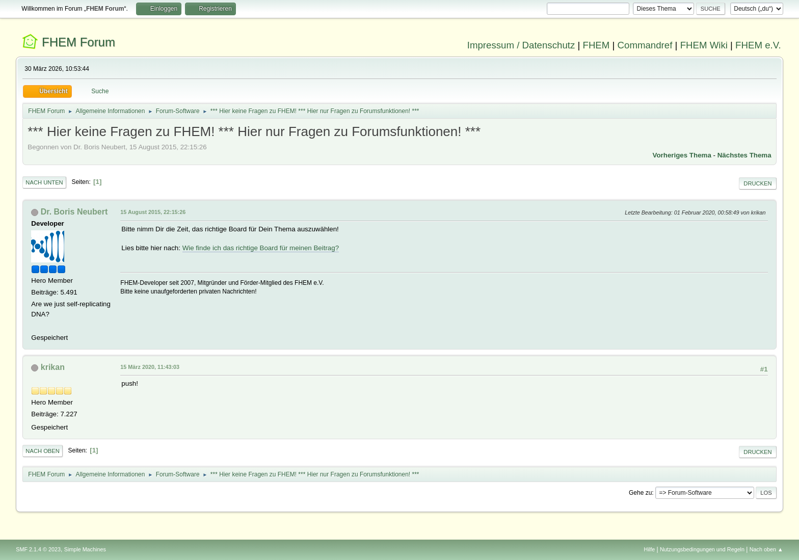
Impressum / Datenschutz (521, 45)
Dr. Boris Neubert (74, 211)
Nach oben (42, 451)
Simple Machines (85, 549)
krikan (53, 367)
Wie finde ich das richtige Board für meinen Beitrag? (260, 248)
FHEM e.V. (758, 45)
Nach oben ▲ (766, 549)
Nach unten (44, 182)
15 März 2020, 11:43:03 (149, 367)
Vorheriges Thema (682, 155)
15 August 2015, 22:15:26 (152, 212)
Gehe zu (640, 492)
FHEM (595, 45)
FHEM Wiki (704, 45)
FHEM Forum (78, 42)
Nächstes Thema (744, 155)
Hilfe (649, 549)
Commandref (645, 45)
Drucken (757, 183)
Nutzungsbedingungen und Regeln (702, 549)
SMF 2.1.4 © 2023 (38, 549)
